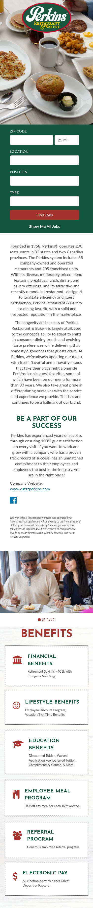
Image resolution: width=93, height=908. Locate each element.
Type (14, 192)
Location (19, 151)
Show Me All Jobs (44, 226)
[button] (39, 619)
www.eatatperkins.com (30, 488)
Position (19, 172)
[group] (46, 582)
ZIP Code (18, 131)
